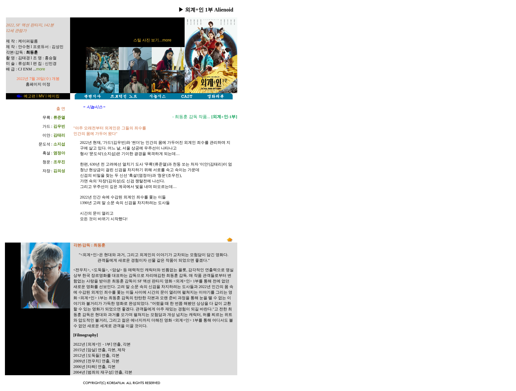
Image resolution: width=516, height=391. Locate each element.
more (40, 69)
